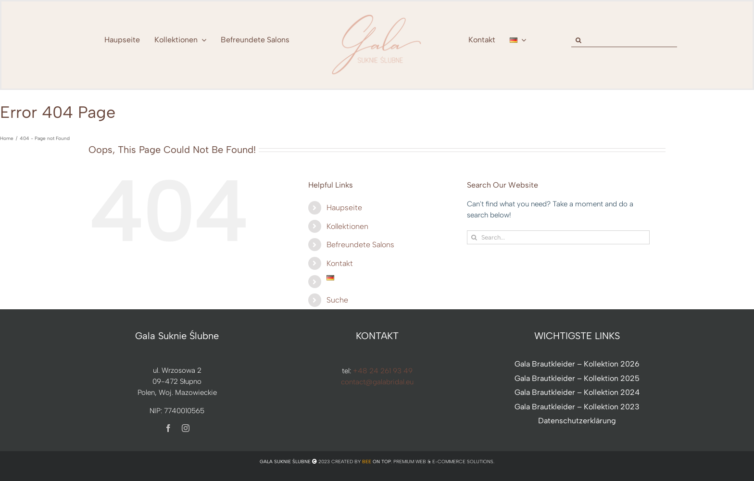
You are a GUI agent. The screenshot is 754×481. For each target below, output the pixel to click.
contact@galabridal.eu (377, 382)
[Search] (578, 40)
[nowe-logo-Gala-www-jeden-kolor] (377, 14)
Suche (337, 299)
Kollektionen (347, 226)
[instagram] (185, 428)
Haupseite (344, 207)
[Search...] (558, 237)
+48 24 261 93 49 (383, 371)
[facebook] (168, 428)
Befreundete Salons (360, 244)
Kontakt (340, 263)
